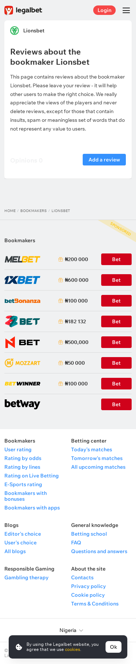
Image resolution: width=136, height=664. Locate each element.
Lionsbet (34, 30)
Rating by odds (22, 458)
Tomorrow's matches (97, 458)
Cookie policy (88, 595)
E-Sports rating (23, 484)
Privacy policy (88, 586)
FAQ (76, 542)
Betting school (89, 534)
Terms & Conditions (95, 603)
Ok (113, 647)
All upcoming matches (98, 467)
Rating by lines (22, 467)
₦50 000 (75, 363)
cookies (72, 649)
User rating (18, 449)
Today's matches (91, 449)
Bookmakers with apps (32, 507)
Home (10, 210)
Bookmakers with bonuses (25, 496)
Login (104, 10)
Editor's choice (22, 534)
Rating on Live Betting (31, 475)
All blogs (15, 551)
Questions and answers (99, 551)
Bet (116, 363)
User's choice (20, 542)
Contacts (82, 577)
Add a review (104, 159)
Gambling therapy (26, 577)
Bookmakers (33, 210)
